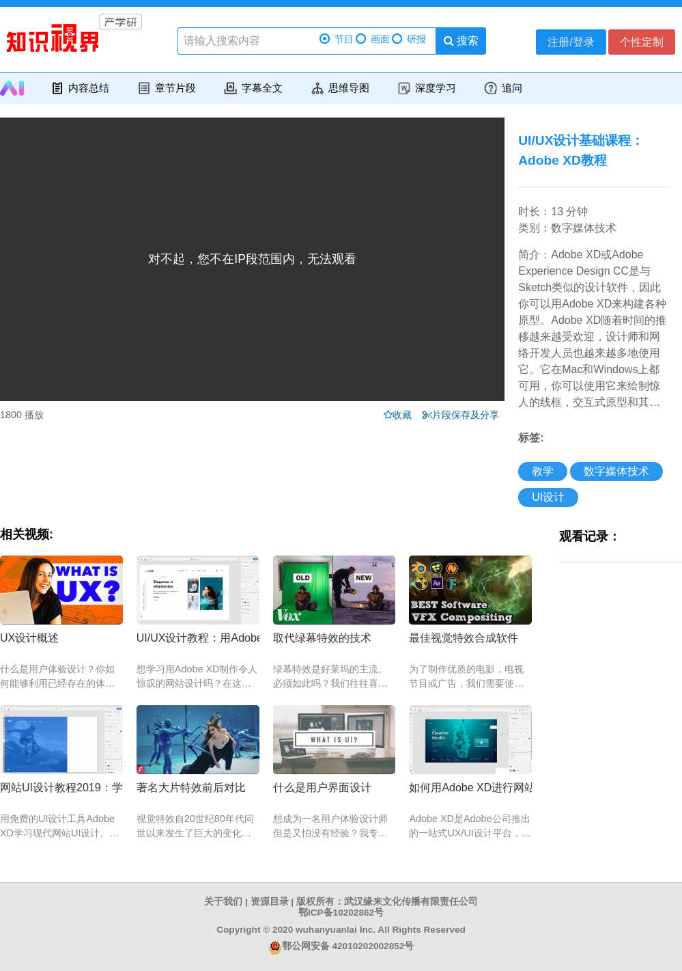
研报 (409, 39)
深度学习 (426, 88)
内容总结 (79, 88)
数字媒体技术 (616, 471)
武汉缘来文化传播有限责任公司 (411, 902)
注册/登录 (571, 42)
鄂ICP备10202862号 (341, 912)
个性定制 (642, 42)
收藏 (406, 414)
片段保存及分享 (468, 414)
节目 (336, 39)
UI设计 (548, 497)
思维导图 (339, 88)
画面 (373, 39)
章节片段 (166, 88)
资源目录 (270, 902)
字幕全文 (253, 88)
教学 (543, 471)
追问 (502, 88)
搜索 (461, 40)
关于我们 (223, 902)
